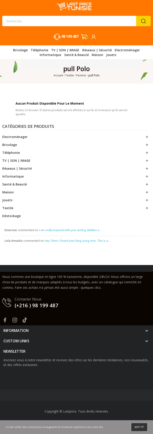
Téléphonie (11, 152)
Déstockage (11, 216)
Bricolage (9, 145)
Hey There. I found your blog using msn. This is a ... (78, 241)
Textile (7, 208)
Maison (8, 192)
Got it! (139, 427)
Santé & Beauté (14, 184)
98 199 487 (70, 36)
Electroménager (14, 137)
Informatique (13, 176)
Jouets (7, 200)
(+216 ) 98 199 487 (36, 305)
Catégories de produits (28, 126)
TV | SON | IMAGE (16, 160)
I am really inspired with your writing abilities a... (70, 230)
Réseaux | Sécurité (17, 168)
